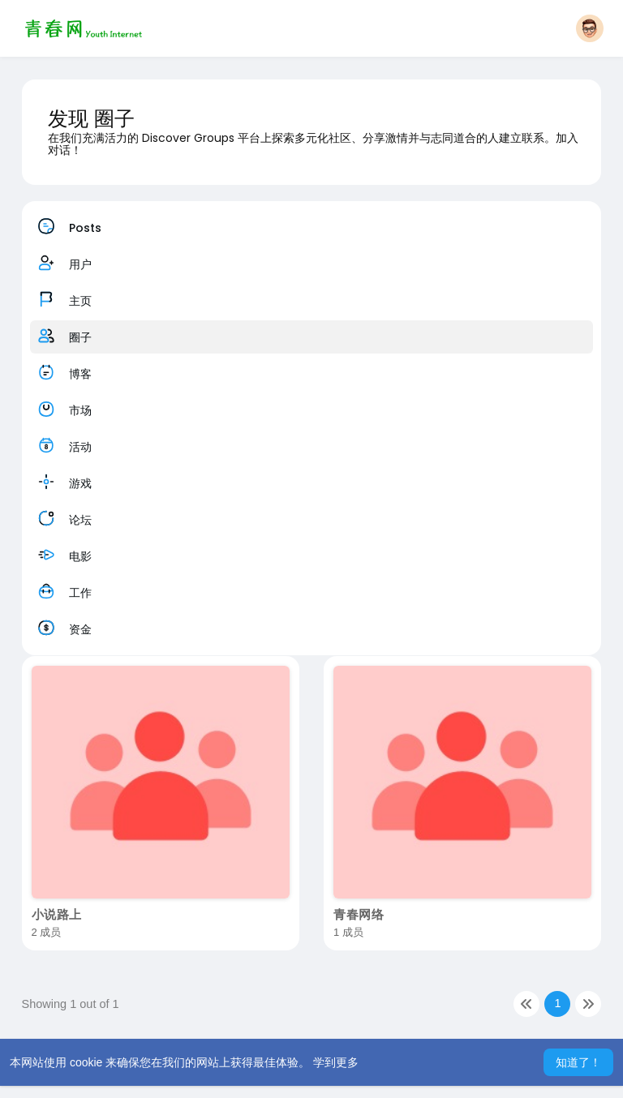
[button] (589, 28)
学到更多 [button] (336, 1062)
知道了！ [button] (578, 1062)
